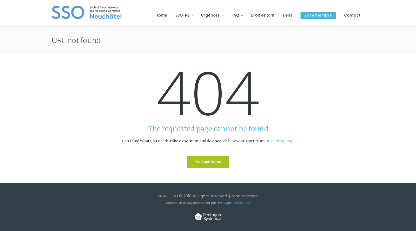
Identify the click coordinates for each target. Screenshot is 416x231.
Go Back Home (208, 161)
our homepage (279, 141)
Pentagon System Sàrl (234, 203)
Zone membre (244, 196)
